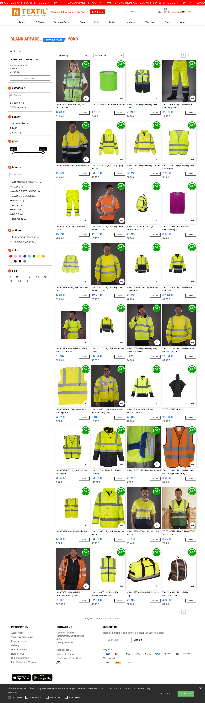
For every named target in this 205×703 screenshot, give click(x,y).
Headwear (131, 22)
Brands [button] (16, 162)
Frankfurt (53, 680)
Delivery (15, 640)
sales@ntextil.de (65, 637)
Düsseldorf (96, 680)
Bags (82, 22)
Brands (22, 22)
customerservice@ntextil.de (70, 631)
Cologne (43, 680)
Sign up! (138, 635)
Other (183, 22)
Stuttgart (84, 680)
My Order (82, 12)
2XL (37, 272)
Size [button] (14, 266)
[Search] (140, 11)
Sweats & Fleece (61, 22)
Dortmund (73, 680)
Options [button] (16, 225)
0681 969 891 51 (65, 645)
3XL (45, 272)
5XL (20, 276)
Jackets (112, 22)
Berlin (14, 680)
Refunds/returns (19, 644)
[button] (160, 12)
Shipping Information (62, 12)
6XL (28, 276)
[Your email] (117, 635)
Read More (13, 692)
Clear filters (30, 73)
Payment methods (20, 636)
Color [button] (15, 245)
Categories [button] (18, 83)
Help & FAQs (17, 649)
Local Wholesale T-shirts (23, 657)
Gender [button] (16, 112)
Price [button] (15, 136)
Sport (168, 22)
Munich (33, 680)
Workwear (150, 22)
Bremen (107, 680)
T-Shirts (40, 22)
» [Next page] (193, 50)
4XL (12, 276)
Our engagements (20, 653)
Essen (63, 680)
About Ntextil (17, 628)
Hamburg (23, 680)
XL (30, 272)
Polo (96, 22)
